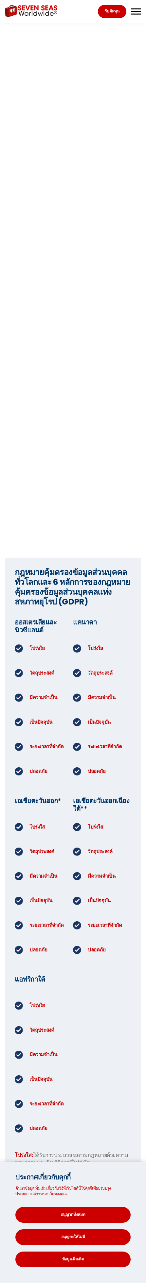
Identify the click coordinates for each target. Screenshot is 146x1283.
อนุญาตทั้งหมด (73, 1214)
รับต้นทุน (112, 11)
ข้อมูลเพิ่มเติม (73, 1259)
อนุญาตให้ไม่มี (73, 1236)
